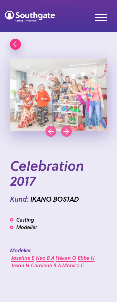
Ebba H (86, 257)
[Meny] (101, 18)
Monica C (73, 265)
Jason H (20, 265)
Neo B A (45, 257)
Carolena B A (46, 265)
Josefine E (22, 257)
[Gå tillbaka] (15, 44)
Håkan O (66, 257)
